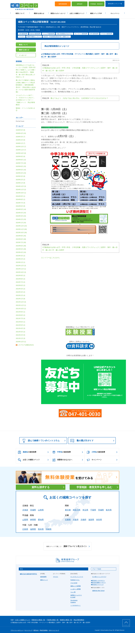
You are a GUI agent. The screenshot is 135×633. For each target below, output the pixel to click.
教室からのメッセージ (58, 13)
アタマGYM (73, 580)
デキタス (55, 574)
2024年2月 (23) (21, 217)
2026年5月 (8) (20, 127)
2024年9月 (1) (20, 193)
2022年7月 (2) (20, 279)
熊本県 (41, 527)
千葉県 (93, 507)
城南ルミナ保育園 (75, 583)
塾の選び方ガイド (82, 438)
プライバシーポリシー (17, 628)
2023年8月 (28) (21, 236)
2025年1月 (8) (20, 180)
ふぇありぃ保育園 (75, 586)
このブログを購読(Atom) (25, 342)
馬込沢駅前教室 (79, 617)
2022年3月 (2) (20, 289)
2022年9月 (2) (20, 273)
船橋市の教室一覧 (66, 617)
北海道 (25, 507)
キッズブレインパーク (76, 574)
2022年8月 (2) (20, 276)
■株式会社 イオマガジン (98, 578)
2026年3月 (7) (20, 134)
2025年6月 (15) (21, 164)
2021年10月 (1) (21, 306)
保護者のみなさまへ (62, 457)
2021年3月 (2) (20, 329)
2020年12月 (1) (21, 339)
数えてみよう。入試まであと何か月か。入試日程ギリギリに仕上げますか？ (79, 96)
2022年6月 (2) (20, 283)
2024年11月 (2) (21, 187)
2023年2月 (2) (20, 256)
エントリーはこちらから (50, 255)
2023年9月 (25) (21, 233)
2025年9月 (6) (20, 154)
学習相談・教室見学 (96, 3)
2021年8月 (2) (20, 312)
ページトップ (126, 625)
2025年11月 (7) (21, 147)
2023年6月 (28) (21, 243)
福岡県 (33, 527)
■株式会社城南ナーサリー (98, 580)
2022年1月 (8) (20, 296)
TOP (12, 617)
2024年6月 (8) (20, 203)
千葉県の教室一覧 (52, 617)
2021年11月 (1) (21, 303)
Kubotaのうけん (75, 577)
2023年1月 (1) (20, 260)
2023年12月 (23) (21, 223)
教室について (20, 13)
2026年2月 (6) (20, 137)
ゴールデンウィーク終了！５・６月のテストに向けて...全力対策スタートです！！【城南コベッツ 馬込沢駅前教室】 (25, 97)
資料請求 (79, 3)
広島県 (25, 527)
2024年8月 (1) (20, 197)
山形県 (41, 507)
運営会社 (36, 628)
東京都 (68, 507)
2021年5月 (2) (20, 322)
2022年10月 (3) (21, 270)
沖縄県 (48, 527)
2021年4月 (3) (20, 326)
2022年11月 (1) (21, 266)
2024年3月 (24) (21, 213)
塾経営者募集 (44, 628)
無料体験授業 (63, 3)
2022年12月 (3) (21, 263)
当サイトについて (54, 628)
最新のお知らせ (39, 13)
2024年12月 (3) (21, 184)
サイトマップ (28, 628)
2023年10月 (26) (21, 230)
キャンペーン (115, 13)
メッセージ (22, 53)
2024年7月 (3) (20, 200)
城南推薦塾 (43, 574)
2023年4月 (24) (21, 250)
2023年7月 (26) (21, 240)
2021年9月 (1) (20, 309)
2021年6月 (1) (20, 319)
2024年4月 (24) (21, 210)
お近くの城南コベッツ (77, 13)
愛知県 (41, 517)
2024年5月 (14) (21, 207)
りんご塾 (73, 589)
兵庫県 (68, 517)
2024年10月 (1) (21, 190)
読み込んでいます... (80, 288)
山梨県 (25, 517)
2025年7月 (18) (21, 160)
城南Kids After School (98, 588)
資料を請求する (41, 484)
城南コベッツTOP (96, 13)
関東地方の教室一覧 (38, 617)
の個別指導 (27, 449)
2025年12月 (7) (21, 144)
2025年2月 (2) (20, 177)
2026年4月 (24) (21, 131)
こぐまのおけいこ (75, 603)
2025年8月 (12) (21, 157)
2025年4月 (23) (21, 170)
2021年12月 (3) (21, 299)
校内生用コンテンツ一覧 (115, 3)
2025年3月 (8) (20, 174)
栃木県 (109, 507)
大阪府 (75, 517)
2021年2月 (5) (20, 332)
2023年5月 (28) (21, 246)
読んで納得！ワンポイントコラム (40, 438)
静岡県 (33, 517)
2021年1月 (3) (20, 336)
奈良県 (99, 517)
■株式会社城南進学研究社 (28, 571)
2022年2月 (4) (20, 293)
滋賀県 (91, 517)
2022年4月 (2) (20, 286)
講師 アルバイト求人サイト (66, 544)
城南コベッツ (44, 577)
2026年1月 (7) (20, 141)
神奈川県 (76, 507)
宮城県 (33, 507)
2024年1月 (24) (21, 220)
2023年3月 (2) (20, 253)
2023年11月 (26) (21, 227)
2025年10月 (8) (21, 150)
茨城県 (101, 507)
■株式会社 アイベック (97, 582)
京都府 (83, 517)
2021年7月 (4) (20, 316)
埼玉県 (85, 507)
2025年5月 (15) (21, 167)
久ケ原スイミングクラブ (99, 574)
